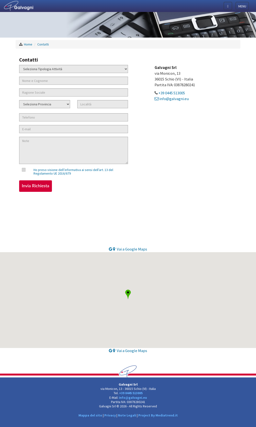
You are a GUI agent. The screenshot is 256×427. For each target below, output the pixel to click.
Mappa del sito (90, 415)
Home (28, 44)
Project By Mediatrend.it (158, 415)
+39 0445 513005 (171, 93)
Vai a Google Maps (128, 249)
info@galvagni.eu (172, 98)
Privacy (110, 415)
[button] (128, 294)
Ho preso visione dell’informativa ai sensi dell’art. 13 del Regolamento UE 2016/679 (73, 172)
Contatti (43, 44)
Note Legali (127, 415)
